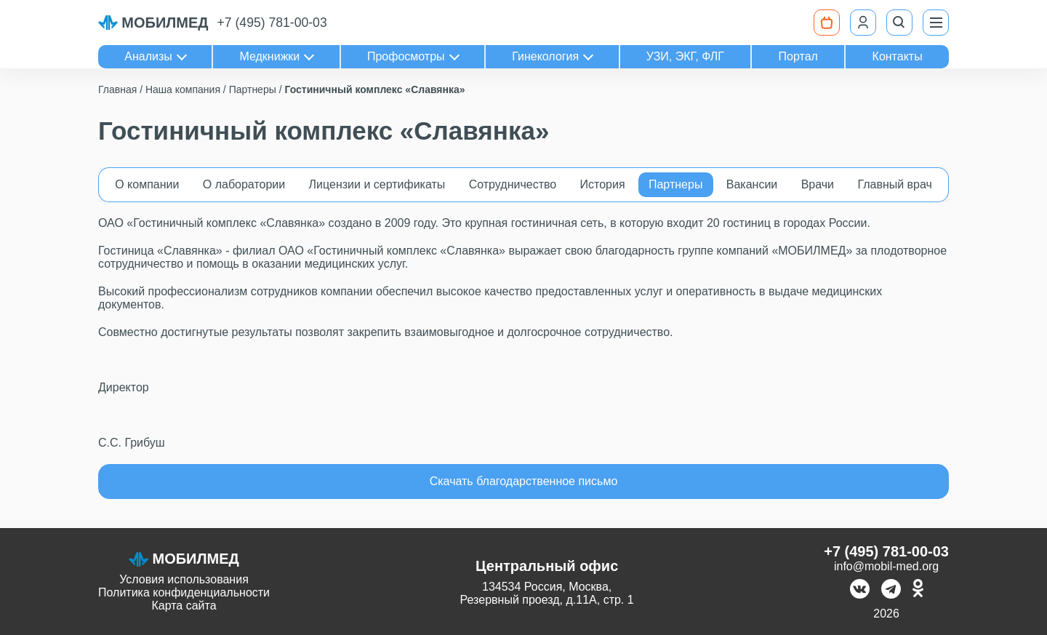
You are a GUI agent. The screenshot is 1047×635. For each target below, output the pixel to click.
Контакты (897, 56)
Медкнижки (269, 56)
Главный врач (894, 184)
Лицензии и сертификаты (377, 184)
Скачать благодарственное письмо (524, 481)
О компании (147, 184)
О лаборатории (244, 184)
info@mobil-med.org (886, 566)
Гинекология (545, 56)
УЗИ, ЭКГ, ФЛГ (685, 56)
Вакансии (752, 184)
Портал (798, 56)
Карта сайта (183, 605)
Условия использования (184, 579)
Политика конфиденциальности (184, 592)
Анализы (148, 56)
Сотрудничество (513, 184)
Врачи (817, 184)
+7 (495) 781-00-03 (272, 22)
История (602, 184)
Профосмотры (406, 56)
